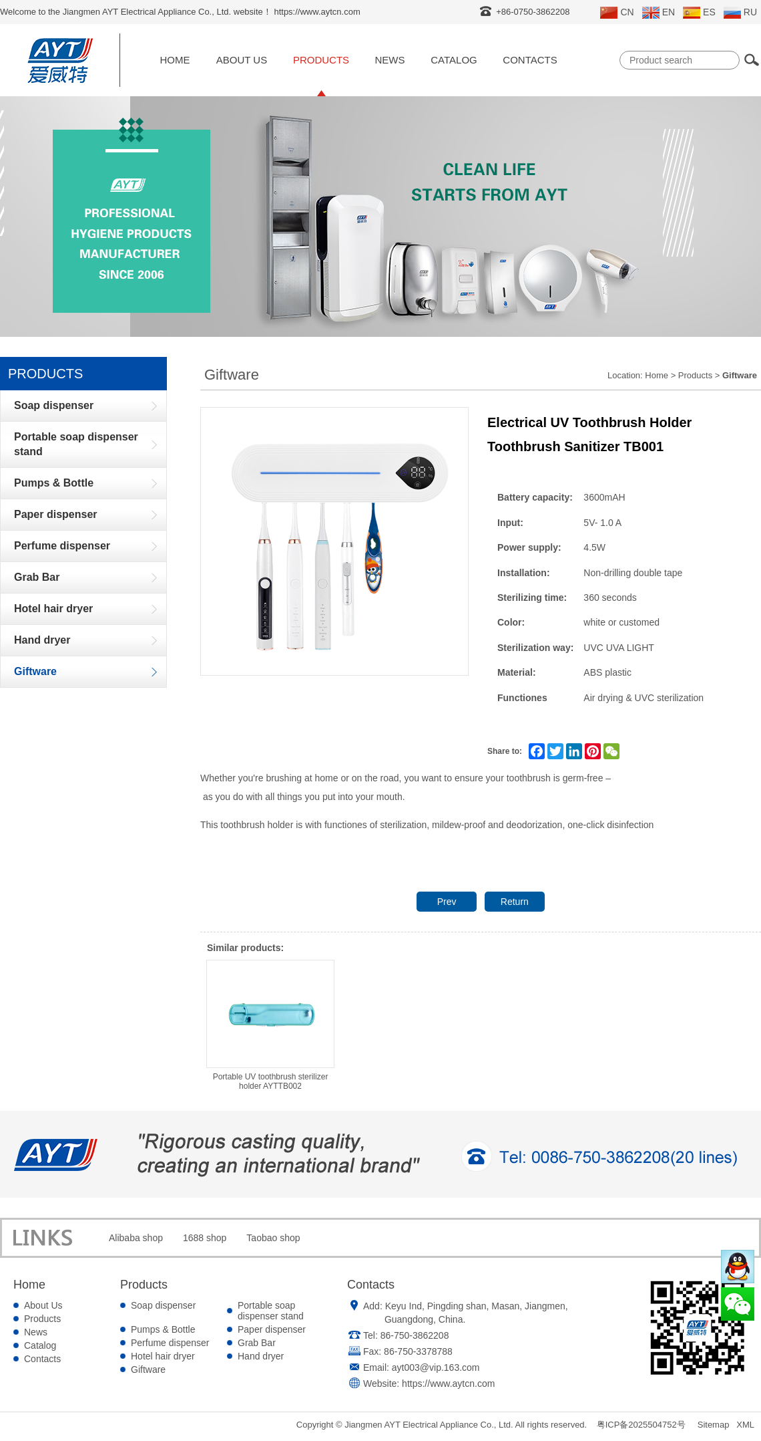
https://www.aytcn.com (448, 1383)
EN (658, 13)
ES (699, 13)
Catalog (454, 60)
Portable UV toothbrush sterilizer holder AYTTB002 (270, 1025)
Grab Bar (257, 1342)
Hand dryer (261, 1356)
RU (740, 13)
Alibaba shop (136, 1237)
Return (515, 901)
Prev (447, 901)
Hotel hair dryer (163, 1356)
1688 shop (204, 1237)
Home (175, 60)
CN (616, 13)
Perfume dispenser (170, 1342)
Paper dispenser (272, 1329)
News (390, 60)
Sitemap (714, 1425)
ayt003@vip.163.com (436, 1367)
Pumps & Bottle (163, 1329)
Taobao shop (273, 1237)
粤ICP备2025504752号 (641, 1425)
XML (745, 1425)
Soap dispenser (163, 1305)
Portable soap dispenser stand (271, 1310)
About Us (241, 60)
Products (321, 60)
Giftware (148, 1369)
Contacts (530, 60)
